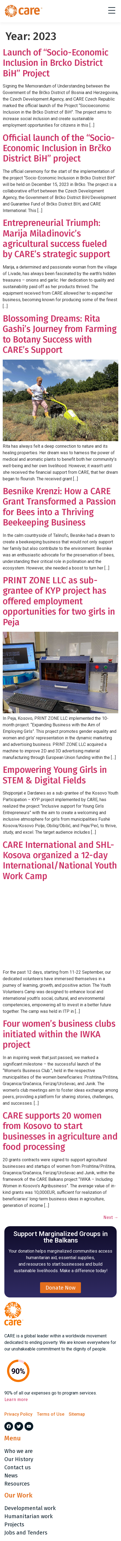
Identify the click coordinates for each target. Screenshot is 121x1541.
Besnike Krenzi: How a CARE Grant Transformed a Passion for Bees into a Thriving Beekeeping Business (59, 507)
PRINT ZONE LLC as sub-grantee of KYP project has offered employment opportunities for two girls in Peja (59, 601)
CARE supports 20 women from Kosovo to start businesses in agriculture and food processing (60, 1131)
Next (110, 1217)
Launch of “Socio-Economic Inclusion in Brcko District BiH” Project (55, 63)
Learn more (16, 1399)
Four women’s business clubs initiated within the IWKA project (59, 1034)
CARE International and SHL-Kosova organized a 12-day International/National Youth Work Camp (60, 860)
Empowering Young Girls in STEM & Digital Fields (55, 775)
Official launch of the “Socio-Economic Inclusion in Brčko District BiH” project (59, 148)
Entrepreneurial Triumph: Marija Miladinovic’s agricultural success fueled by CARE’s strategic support (56, 238)
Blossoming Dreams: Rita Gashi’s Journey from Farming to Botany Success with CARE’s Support (60, 334)
